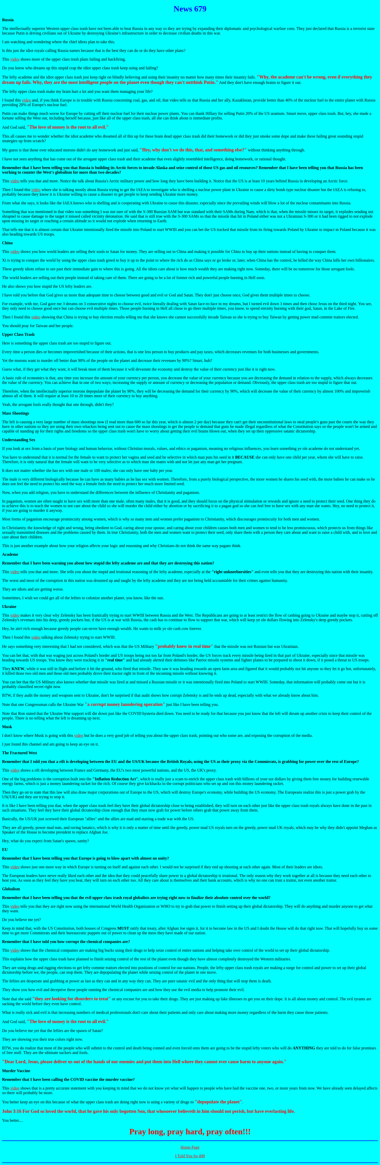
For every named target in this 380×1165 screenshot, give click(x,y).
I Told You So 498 (190, 1156)
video (14, 59)
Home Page (190, 1147)
